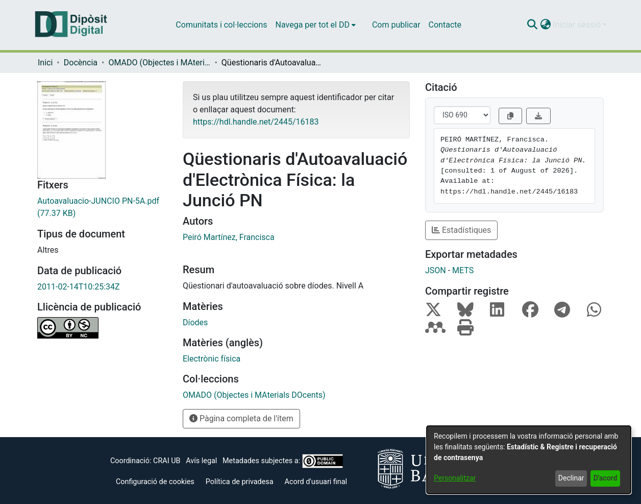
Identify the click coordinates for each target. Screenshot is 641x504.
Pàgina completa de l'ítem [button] (241, 418)
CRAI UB (166, 461)
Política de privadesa (240, 481)
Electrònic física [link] (211, 359)
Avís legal (201, 461)
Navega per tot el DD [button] (313, 25)
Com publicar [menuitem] (396, 25)
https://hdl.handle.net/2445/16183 (255, 122)
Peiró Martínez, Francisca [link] (229, 237)
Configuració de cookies (155, 481)
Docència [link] (80, 62)
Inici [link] (45, 62)
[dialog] (529, 460)
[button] (532, 25)
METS (463, 270)
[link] (102, 207)
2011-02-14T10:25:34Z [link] (78, 287)
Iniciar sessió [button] (578, 25)
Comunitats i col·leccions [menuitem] (221, 25)
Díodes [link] (195, 322)
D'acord (606, 478)
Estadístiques (461, 230)
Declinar (571, 478)
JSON (435, 270)
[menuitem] (316, 25)
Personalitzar (455, 478)
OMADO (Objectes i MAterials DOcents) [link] (159, 62)
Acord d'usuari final (316, 481)
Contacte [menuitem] (445, 25)
